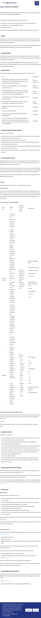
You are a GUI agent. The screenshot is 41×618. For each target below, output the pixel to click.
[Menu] (37, 3)
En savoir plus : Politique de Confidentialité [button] (10, 614)
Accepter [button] (28, 610)
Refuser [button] (36, 610)
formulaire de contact (3, 534)
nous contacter (2, 483)
